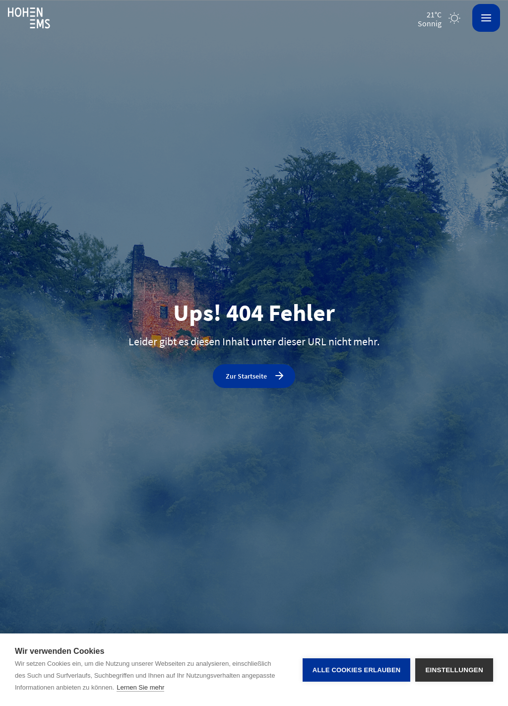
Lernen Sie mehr (140, 687)
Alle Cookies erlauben (357, 670)
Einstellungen (454, 670)
